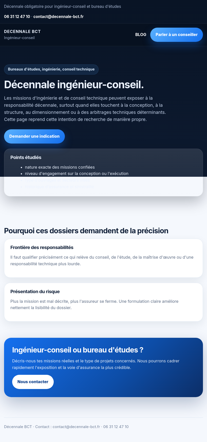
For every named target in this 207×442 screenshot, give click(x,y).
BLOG (140, 34)
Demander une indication (34, 136)
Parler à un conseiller (177, 34)
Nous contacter (32, 381)
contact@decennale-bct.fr (58, 16)
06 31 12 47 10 (17, 16)
